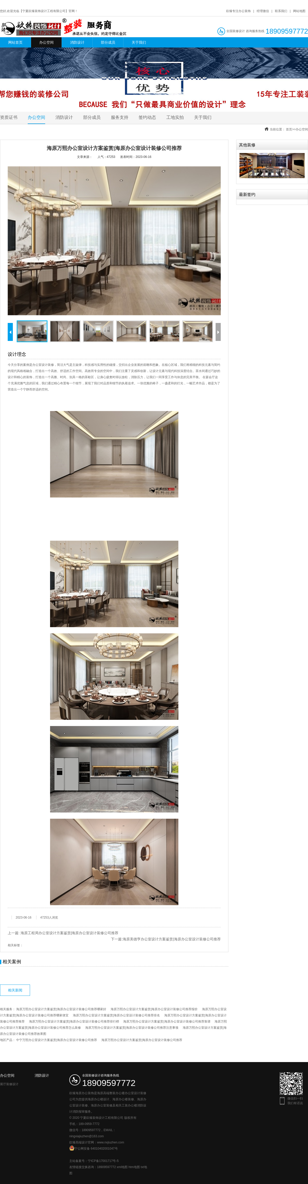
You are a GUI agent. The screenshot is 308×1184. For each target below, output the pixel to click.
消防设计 (77, 42)
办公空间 (46, 42)
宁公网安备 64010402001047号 (93, 1148)
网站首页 (15, 42)
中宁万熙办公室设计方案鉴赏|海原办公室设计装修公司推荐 (56, 1040)
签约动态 (147, 117)
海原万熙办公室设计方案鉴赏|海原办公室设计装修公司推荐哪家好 (61, 1009)
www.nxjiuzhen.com (110, 1142)
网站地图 (299, 11)
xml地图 (122, 1167)
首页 (289, 129)
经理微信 (263, 11)
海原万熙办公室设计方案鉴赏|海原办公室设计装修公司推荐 (141, 1040)
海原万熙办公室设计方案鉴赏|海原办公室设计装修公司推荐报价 (154, 1009)
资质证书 (8, 117)
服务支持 (119, 117)
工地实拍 (175, 117)
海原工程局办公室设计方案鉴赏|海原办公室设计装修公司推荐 (70, 933)
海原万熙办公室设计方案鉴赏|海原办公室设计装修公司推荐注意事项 (131, 1027)
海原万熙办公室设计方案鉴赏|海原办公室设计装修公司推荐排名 (116, 1015)
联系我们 (281, 11)
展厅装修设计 (9, 1084)
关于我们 (139, 42)
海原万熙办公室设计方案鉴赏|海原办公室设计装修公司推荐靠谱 (166, 1021)
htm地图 (134, 1167)
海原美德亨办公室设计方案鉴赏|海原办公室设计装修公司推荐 (172, 939)
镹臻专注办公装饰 (238, 11)
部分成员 (108, 42)
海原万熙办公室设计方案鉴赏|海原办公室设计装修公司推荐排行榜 (74, 1021)
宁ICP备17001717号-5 (103, 1161)
